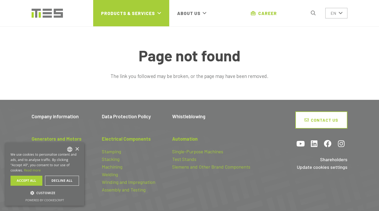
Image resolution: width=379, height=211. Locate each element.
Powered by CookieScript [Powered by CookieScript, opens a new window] (45, 200)
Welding (110, 174)
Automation (185, 139)
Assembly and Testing (124, 190)
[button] (313, 13)
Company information (55, 116)
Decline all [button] (62, 180)
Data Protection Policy (126, 116)
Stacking (110, 159)
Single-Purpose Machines (197, 151)
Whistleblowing (188, 116)
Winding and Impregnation (128, 182)
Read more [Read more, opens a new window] (32, 170)
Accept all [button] (26, 180)
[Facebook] (327, 144)
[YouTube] (301, 144)
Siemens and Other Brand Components (211, 167)
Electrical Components (126, 139)
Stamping (111, 151)
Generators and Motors (57, 139)
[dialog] (44, 174)
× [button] (77, 149)
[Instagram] (341, 144)
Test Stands (184, 159)
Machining (112, 167)
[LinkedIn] (314, 144)
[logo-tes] (47, 13)
